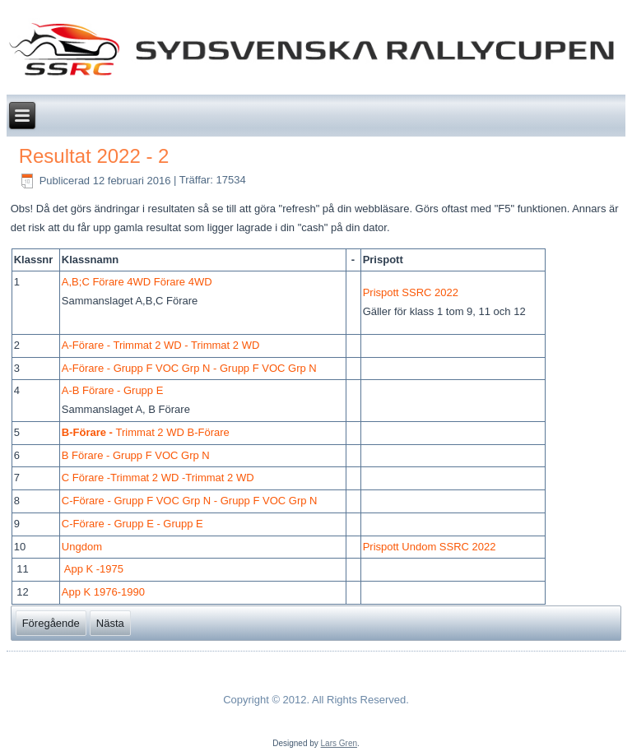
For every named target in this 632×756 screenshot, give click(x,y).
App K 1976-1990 (103, 592)
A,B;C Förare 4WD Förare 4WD (137, 282)
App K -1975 (93, 569)
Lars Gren (339, 743)
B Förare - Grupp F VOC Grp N (136, 455)
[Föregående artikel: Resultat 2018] (51, 623)
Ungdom (82, 546)
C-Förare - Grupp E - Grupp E (132, 523)
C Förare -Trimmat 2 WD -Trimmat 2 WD (158, 477)
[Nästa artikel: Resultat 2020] (110, 623)
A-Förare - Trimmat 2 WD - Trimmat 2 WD (161, 345)
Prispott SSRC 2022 (410, 292)
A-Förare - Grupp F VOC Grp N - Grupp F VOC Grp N (189, 368)
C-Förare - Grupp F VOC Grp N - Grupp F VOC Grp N (190, 500)
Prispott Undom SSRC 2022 (429, 546)
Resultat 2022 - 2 (94, 156)
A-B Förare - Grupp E (113, 390)
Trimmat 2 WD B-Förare (146, 432)
